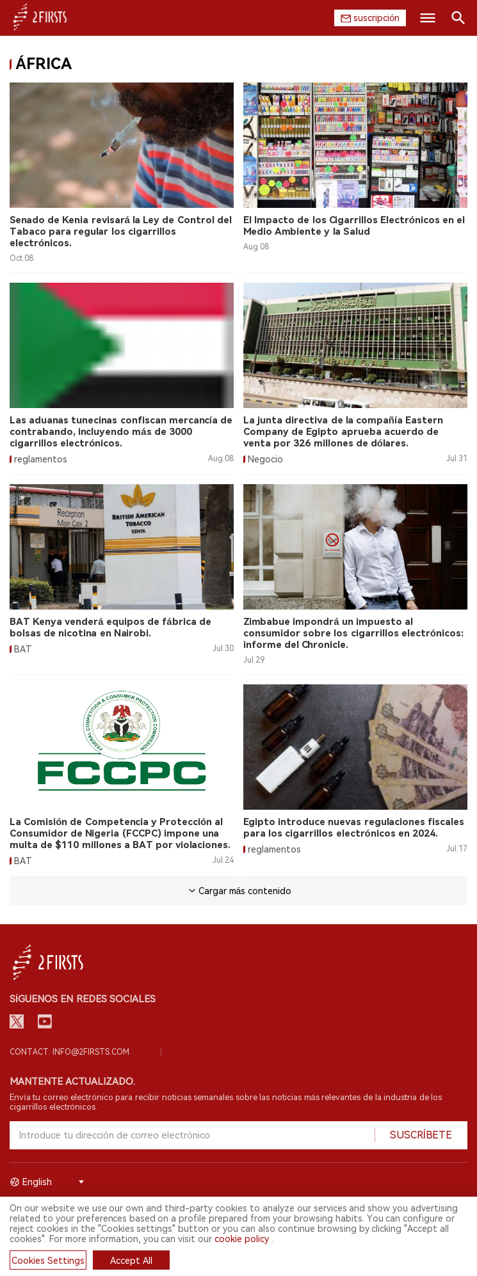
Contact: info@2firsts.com (69, 1052)
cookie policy (241, 1239)
